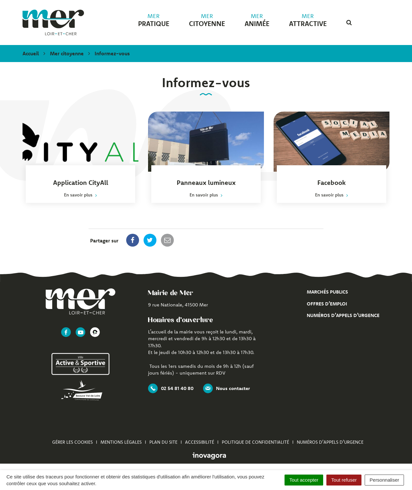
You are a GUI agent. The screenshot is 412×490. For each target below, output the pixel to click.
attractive (308, 20)
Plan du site (163, 442)
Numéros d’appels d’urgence (343, 315)
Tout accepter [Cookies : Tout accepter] (303, 480)
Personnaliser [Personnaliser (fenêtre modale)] (384, 480)
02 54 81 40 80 (170, 388)
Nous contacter (226, 388)
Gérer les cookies (72, 442)
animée (257, 20)
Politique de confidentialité (255, 442)
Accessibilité (199, 442)
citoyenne (207, 20)
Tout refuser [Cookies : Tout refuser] (344, 480)
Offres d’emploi (327, 304)
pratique (153, 20)
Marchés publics (327, 292)
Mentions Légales (121, 442)
